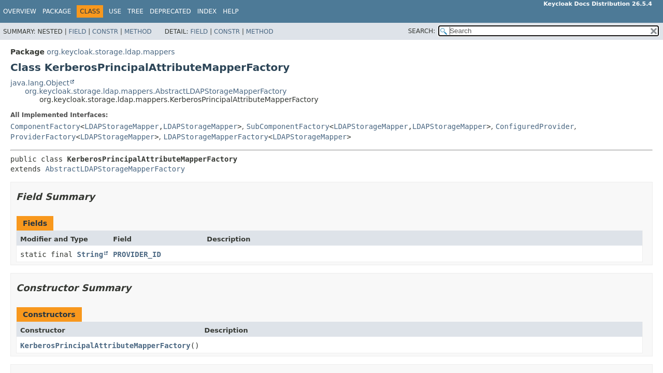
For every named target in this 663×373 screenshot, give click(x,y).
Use (115, 11)
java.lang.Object (39, 83)
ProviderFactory (43, 137)
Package (56, 11)
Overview (19, 11)
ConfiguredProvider (535, 126)
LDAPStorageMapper (121, 126)
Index (207, 11)
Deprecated (170, 11)
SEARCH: (422, 31)
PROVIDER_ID (137, 254)
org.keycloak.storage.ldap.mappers (111, 52)
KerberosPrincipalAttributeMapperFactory (105, 345)
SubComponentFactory (288, 126)
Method (138, 31)
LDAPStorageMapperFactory (216, 137)
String (90, 254)
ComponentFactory (45, 126)
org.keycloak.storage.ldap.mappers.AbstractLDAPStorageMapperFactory (155, 91)
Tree (135, 11)
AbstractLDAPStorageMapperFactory (115, 169)
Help (231, 11)
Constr (105, 31)
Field (77, 31)
